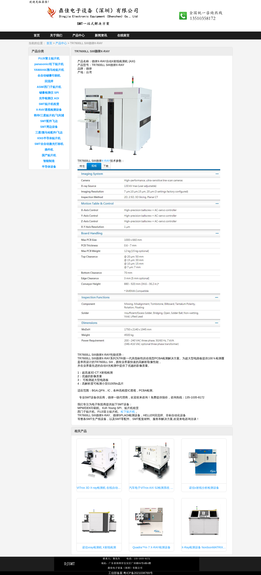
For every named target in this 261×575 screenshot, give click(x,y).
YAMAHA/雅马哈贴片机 (49, 69)
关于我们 (56, 35)
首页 (37, 35)
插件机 (49, 149)
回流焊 (49, 81)
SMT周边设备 (49, 126)
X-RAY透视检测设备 (49, 109)
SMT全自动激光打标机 (48, 143)
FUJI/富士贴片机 (49, 58)
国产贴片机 (49, 155)
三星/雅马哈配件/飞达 (49, 132)
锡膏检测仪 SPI (49, 92)
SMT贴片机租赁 (49, 104)
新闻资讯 (101, 35)
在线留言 (123, 35)
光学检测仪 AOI (49, 98)
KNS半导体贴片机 (49, 138)
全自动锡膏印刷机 (49, 75)
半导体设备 (49, 166)
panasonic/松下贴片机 (48, 64)
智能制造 (49, 161)
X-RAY (106, 160)
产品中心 (78, 35)
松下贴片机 (128, 411)
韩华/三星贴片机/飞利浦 (49, 115)
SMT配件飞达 (49, 121)
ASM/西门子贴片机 (49, 87)
